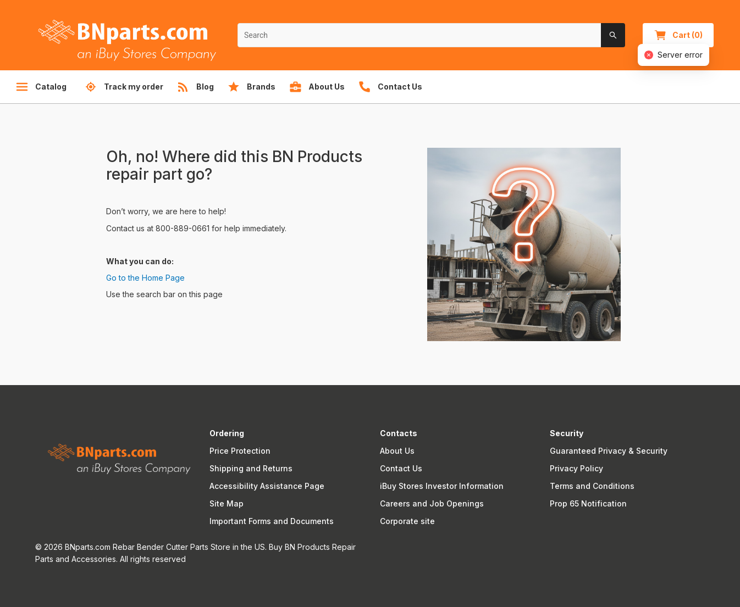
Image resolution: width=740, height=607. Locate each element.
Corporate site (407, 521)
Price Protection (239, 450)
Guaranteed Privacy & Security (608, 450)
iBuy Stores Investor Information (442, 486)
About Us (397, 450)
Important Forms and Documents (271, 521)
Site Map (226, 503)
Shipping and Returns (250, 468)
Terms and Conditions (592, 486)
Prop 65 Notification (588, 503)
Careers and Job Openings (432, 503)
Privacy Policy (576, 468)
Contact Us (401, 468)
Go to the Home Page (145, 277)
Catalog (41, 86)
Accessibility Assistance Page (266, 486)
